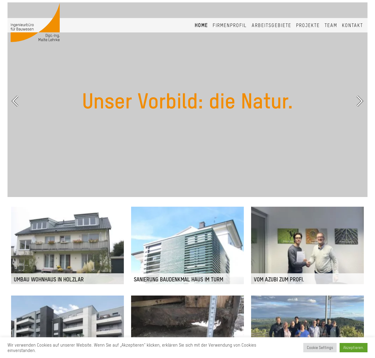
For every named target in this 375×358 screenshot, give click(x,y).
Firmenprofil (230, 25)
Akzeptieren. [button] (353, 347)
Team (331, 25)
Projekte (308, 25)
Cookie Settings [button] (320, 347)
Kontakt (352, 25)
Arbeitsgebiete (271, 25)
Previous (16, 101)
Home (201, 25)
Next (358, 101)
